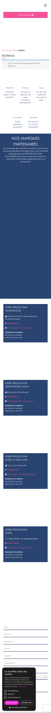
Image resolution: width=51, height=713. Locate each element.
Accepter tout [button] (11, 703)
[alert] (19, 689)
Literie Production (9, 50)
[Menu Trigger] (45, 5)
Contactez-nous (25, 15)
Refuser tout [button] (27, 703)
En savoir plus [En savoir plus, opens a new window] (22, 686)
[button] (18, 707)
